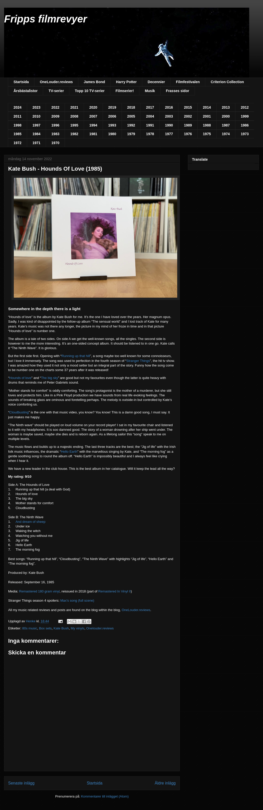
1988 (207, 125)
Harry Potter (126, 82)
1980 (112, 134)
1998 (17, 125)
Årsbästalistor (26, 91)
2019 (112, 107)
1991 (150, 125)
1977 (169, 134)
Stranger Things (138, 361)
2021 (74, 107)
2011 (17, 116)
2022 (55, 107)
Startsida (21, 82)
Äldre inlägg (165, 783)
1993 (112, 125)
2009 (55, 116)
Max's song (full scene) (77, 600)
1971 (36, 143)
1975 (207, 134)
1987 (226, 125)
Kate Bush (61, 628)
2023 (36, 107)
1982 (74, 134)
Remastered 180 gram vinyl (39, 591)
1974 (226, 134)
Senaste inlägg (21, 783)
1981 (93, 134)
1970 (55, 143)
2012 (245, 107)
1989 (188, 125)
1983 (55, 134)
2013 (226, 107)
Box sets (45, 628)
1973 (245, 134)
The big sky (49, 378)
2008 (74, 116)
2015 (188, 107)
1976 (188, 134)
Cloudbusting (19, 412)
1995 (74, 125)
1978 (150, 134)
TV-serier (56, 91)
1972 (17, 143)
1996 (55, 125)
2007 (93, 116)
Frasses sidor (177, 91)
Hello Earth (69, 451)
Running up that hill (76, 356)
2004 (150, 116)
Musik (150, 91)
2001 (207, 116)
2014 (207, 107)
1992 (131, 125)
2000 (226, 116)
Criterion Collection (227, 82)
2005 (131, 116)
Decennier (156, 82)
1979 (131, 134)
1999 (245, 116)
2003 (169, 116)
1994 (93, 125)
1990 (169, 125)
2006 (112, 116)
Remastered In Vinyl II (114, 591)
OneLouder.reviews (56, 82)
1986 (245, 125)
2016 (169, 107)
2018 (131, 107)
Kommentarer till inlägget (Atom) (104, 796)
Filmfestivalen (188, 82)
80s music (29, 628)
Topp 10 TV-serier (89, 91)
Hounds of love (20, 378)
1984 (36, 134)
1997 (36, 125)
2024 (17, 107)
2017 (150, 107)
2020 (93, 107)
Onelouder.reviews (100, 628)
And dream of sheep (30, 522)
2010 (36, 116)
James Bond (94, 82)
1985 (17, 134)
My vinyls (77, 628)
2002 (188, 116)
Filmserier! (125, 91)
